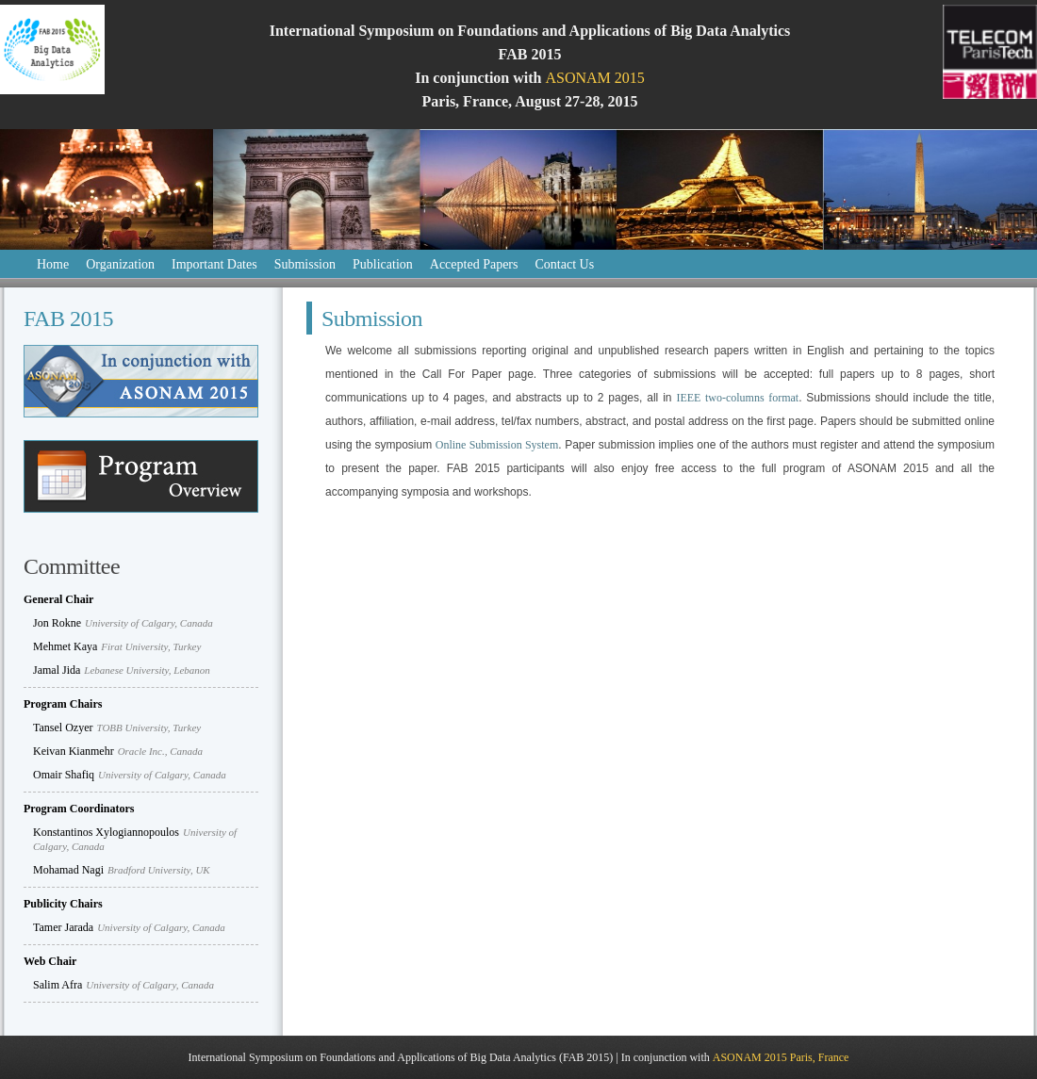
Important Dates (214, 264)
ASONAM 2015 (594, 78)
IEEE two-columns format (737, 397)
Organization (120, 264)
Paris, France (819, 1057)
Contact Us (564, 264)
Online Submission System (497, 444)
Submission (305, 264)
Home (53, 264)
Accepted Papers (474, 264)
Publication (383, 264)
